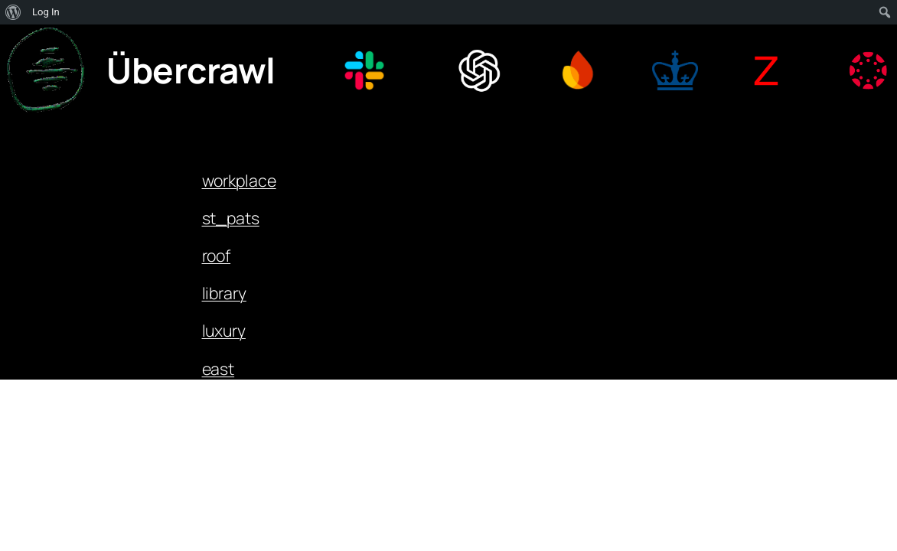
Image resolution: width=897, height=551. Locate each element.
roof (216, 255)
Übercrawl (191, 70)
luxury (224, 330)
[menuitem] (13, 12)
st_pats (230, 218)
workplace (239, 180)
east (218, 368)
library (224, 293)
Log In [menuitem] (46, 12)
